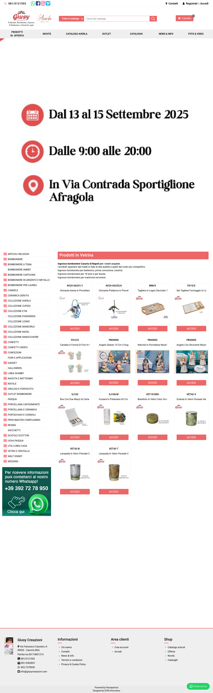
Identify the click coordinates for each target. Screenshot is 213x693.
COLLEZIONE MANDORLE (21, 326)
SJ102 (74, 394)
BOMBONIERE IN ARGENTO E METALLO (29, 280)
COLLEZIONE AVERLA (19, 300)
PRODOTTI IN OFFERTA (17, 34)
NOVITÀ (47, 33)
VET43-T (113, 448)
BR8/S (152, 285)
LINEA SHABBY (16, 373)
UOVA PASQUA (16, 440)
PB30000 (114, 340)
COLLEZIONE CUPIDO (19, 306)
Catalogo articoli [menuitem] (176, 647)
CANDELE (13, 290)
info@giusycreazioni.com (34, 671)
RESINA (12, 425)
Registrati (191, 3)
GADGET (12, 363)
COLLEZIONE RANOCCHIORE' (23, 337)
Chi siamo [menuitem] (66, 647)
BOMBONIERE (15, 259)
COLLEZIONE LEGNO (19, 321)
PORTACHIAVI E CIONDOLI (22, 414)
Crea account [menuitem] (121, 647)
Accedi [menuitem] (118, 651)
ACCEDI (74, 328)
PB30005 (191, 340)
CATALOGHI (136, 33)
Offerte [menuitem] (171, 651)
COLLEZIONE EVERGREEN (21, 316)
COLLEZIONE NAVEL (18, 331)
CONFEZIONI (14, 352)
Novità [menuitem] (171, 655)
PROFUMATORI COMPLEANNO (24, 420)
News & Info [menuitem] (67, 655)
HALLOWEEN (15, 368)
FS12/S (75, 340)
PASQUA (12, 399)
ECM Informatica (112, 690)
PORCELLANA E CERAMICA (22, 409)
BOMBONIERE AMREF (19, 269)
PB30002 (152, 340)
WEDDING (13, 461)
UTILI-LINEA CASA (17, 445)
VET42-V (191, 394)
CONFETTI (13, 342)
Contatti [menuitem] (65, 651)
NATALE (12, 383)
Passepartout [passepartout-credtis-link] (112, 687)
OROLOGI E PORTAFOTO (20, 388)
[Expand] (5, 254)
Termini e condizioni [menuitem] (71, 660)
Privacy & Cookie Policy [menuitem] (73, 664)
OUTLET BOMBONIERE (20, 394)
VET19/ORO (152, 394)
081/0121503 (15, 3)
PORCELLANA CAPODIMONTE (24, 404)
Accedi (204, 3)
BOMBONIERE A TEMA (20, 264)
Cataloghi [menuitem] (173, 660)
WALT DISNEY (15, 456)
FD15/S (191, 285)
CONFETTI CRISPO (18, 347)
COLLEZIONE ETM (17, 311)
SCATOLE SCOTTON (18, 435)
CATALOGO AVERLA (76, 33)
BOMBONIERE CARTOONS (21, 274)
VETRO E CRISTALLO (19, 451)
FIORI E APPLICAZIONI (20, 357)
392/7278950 (28, 667)
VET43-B (75, 448)
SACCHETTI (14, 430)
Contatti (172, 3)
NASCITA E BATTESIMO (20, 378)
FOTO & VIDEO (196, 33)
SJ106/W (114, 394)
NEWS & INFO (166, 33)
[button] (153, 18)
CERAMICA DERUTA (18, 295)
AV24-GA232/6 (114, 285)
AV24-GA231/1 (75, 285)
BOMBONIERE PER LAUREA (22, 285)
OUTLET (106, 33)
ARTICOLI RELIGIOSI (18, 254)
